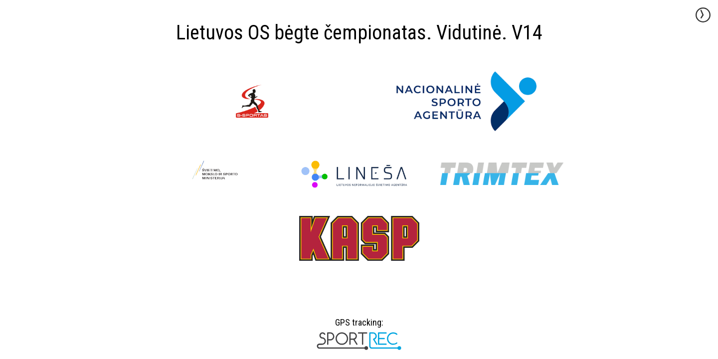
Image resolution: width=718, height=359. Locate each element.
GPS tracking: (359, 326)
